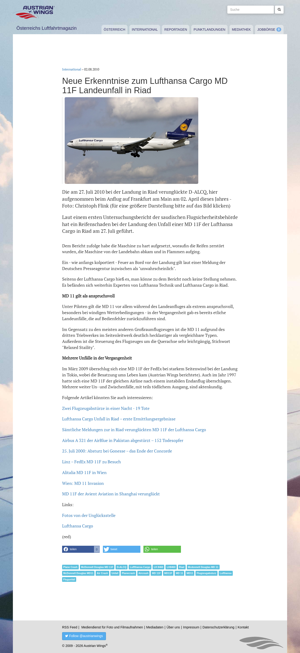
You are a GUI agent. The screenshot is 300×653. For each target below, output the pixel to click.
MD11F (168, 573)
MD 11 (179, 573)
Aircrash (144, 573)
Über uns (173, 627)
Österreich (114, 29)
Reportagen (175, 29)
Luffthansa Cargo (140, 567)
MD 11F (156, 573)
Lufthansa (226, 573)
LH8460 (171, 567)
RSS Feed (69, 627)
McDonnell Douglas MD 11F (97, 567)
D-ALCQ (121, 567)
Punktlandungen (209, 29)
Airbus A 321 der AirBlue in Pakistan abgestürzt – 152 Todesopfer (122, 440)
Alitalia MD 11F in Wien (84, 472)
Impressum (191, 627)
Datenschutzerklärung (218, 627)
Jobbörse (266, 29)
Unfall (115, 573)
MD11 (190, 573)
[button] (81, 549)
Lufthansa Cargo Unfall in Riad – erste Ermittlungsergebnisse (119, 419)
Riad (181, 567)
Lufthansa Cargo (77, 526)
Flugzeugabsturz (206, 573)
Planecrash (128, 573)
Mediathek (241, 29)
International (145, 29)
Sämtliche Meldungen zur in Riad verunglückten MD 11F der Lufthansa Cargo (134, 429)
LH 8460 (158, 567)
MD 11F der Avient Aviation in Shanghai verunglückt (111, 494)
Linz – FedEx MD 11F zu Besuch (91, 461)
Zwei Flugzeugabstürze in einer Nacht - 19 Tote (106, 408)
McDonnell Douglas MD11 (78, 573)
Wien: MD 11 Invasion (83, 483)
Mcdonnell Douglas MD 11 (203, 567)
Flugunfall (69, 579)
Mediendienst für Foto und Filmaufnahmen (112, 627)
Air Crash (102, 573)
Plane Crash (70, 567)
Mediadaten (154, 627)
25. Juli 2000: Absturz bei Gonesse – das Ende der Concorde (117, 451)
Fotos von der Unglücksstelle (89, 515)
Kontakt (243, 627)
